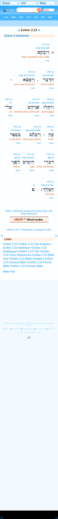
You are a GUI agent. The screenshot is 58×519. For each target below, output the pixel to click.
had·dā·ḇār (48, 75)
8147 (34, 99)
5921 (7, 99)
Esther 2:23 (10, 244)
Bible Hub (9, 271)
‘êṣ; (52, 130)
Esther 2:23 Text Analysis (34, 244)
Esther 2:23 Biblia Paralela (27, 258)
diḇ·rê (51, 157)
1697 (49, 72)
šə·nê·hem (34, 102)
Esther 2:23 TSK (29, 251)
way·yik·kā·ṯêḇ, (33, 130)
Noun (51, 88)
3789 (36, 127)
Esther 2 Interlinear (16, 35)
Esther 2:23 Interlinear (16, 247)
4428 (49, 182)
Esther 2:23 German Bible (27, 266)
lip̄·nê (17, 157)
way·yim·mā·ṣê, (27, 75)
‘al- (10, 102)
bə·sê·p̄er (16, 130)
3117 (29, 154)
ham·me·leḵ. (47, 185)
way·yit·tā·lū (48, 102)
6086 (49, 127)
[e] (48, 44)
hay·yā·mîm (28, 157)
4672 (30, 72)
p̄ (34, 185)
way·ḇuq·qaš (42, 47)
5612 (16, 127)
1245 (44, 44)
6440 (15, 154)
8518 (49, 99)
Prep (10, 116)
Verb (47, 61)
